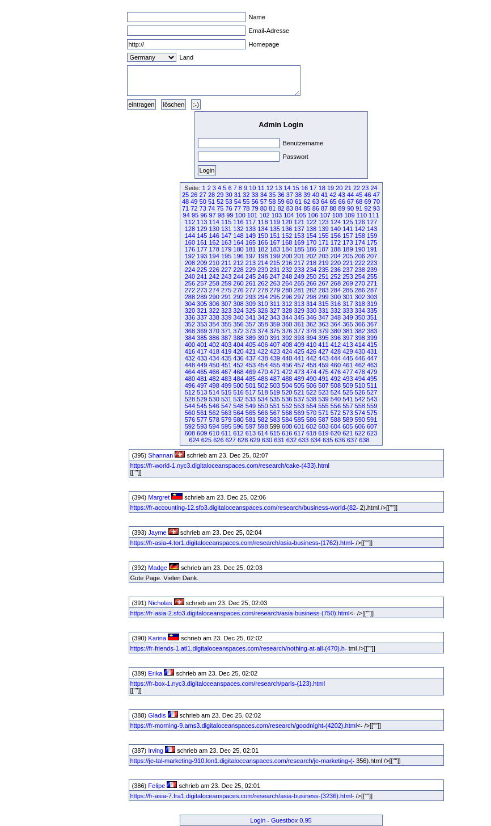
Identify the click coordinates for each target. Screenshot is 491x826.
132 (238, 228)
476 (336, 371)
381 (347, 331)
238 (360, 269)
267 (323, 283)
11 (260, 188)
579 (226, 419)
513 (202, 392)
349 (347, 317)
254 (360, 276)
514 (214, 392)
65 (332, 201)
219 (323, 262)
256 (190, 283)
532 (238, 399)
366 (360, 324)
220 (336, 262)
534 (262, 399)
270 (360, 283)
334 (360, 310)
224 (190, 269)
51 (211, 201)
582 (262, 419)
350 (360, 317)
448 (190, 365)
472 (287, 371)
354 (214, 324)
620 (336, 433)
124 (336, 222)
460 (336, 365)
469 (251, 371)
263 (275, 283)
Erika (155, 673)
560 (190, 412)
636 (340, 440)
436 (238, 358)
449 (202, 365)
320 (190, 310)
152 (287, 235)
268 (336, 283)
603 (323, 426)
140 (336, 228)
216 (287, 262)
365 (347, 324)
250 (311, 276)
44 (350, 194)
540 (336, 399)
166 (262, 242)
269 (347, 283)
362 (311, 324)
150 (262, 235)
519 (275, 392)
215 (275, 262)
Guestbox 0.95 (291, 820)
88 (332, 208)
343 (275, 317)
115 (226, 222)
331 (323, 310)
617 (299, 433)
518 (262, 392)
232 (287, 269)
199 (275, 256)
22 (356, 188)
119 (275, 222)
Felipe (156, 785)
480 (190, 378)
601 (299, 426)
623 (372, 433)
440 (287, 358)
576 (190, 419)
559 (372, 405)
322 (214, 310)
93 (376, 208)
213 (251, 262)
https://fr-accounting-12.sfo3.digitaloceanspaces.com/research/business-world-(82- (244, 507)
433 (202, 358)
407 (275, 344)
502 (262, 385)
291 (226, 296)
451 (226, 365)
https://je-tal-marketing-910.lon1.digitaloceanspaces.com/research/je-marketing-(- (242, 760)
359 (275, 324)
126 (360, 222)
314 (311, 303)
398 (360, 337)
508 (336, 385)
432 (190, 358)
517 (251, 392)
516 (238, 392)
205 (347, 256)
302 (360, 296)
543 (372, 399)
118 (262, 222)
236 (336, 269)
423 (275, 351)
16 (304, 188)
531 (226, 399)
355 (226, 324)
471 (275, 371)
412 (336, 344)
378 (311, 331)
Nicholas (160, 602)
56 (254, 201)
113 (202, 222)
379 (323, 331)
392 (287, 337)
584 (287, 419)
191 (372, 249)
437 (251, 358)
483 (226, 378)
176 (190, 249)
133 (251, 228)
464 (190, 371)
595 (226, 426)
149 (251, 235)
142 (360, 228)
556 (336, 405)
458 (311, 365)
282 (311, 290)
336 (190, 317)
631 (279, 440)
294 (262, 296)
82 (280, 208)
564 (238, 412)
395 (323, 337)
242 (214, 276)
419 (226, 351)
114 (214, 222)
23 (365, 188)
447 (372, 358)
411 (323, 344)
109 (349, 215)
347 (323, 317)
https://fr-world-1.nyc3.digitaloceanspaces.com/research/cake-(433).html (230, 465)
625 (206, 440)
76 (229, 208)
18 (322, 188)
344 (287, 317)
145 (202, 235)
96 (203, 215)
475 (323, 371)
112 (190, 222)
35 (272, 194)
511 (372, 385)
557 (347, 405)
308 (238, 303)
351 (372, 317)
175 (372, 242)
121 (299, 222)
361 (299, 324)
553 (299, 405)
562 (214, 412)
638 (364, 440)
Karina (157, 638)
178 (214, 249)
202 (311, 256)
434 (214, 358)
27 (203, 194)
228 (238, 269)
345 (299, 317)
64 (324, 201)
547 (226, 405)
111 (374, 215)
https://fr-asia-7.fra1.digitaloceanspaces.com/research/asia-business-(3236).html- (242, 796)
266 (311, 283)
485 (251, 378)
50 (203, 201)
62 (306, 201)
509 (347, 385)
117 (251, 222)
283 (323, 290)
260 (238, 283)
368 (190, 331)
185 (299, 249)
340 (238, 317)
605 (347, 426)
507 (323, 385)
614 (262, 433)
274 (214, 290)
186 (311, 249)
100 (240, 215)
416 (190, 351)
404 (238, 344)
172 (336, 242)
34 (263, 194)
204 (336, 256)
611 (226, 433)
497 (202, 385)
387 (226, 337)
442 (311, 358)
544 (190, 405)
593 (202, 426)
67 (350, 201)
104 (288, 215)
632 (291, 440)
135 (275, 228)
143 (372, 228)
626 (218, 440)
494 (360, 378)
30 (229, 194)
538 (311, 399)
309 (251, 303)
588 (336, 419)
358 (262, 324)
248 (287, 276)
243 (226, 276)
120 (287, 222)
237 (347, 269)
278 (262, 290)
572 (336, 412)
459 (323, 365)
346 (311, 317)
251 (323, 276)
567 (275, 412)
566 (262, 412)
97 (212, 215)
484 (238, 378)
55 (246, 201)
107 (325, 215)
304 (190, 303)
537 (299, 399)
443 (323, 358)
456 (287, 365)
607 (372, 426)
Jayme (157, 532)
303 (372, 296)
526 (360, 392)
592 (190, 426)
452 (238, 365)
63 (315, 201)
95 (195, 215)
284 (336, 290)
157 (347, 235)
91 (358, 208)
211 (226, 262)
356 (238, 324)
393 (299, 337)
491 (323, 378)
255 (372, 276)
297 (299, 296)
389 (251, 337)
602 (311, 426)
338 (214, 317)
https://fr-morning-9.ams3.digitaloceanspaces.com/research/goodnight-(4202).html (243, 725)
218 (311, 262)
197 (251, 256)
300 (336, 296)
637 (352, 440)
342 (262, 317)
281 (299, 290)
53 (229, 201)
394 (311, 337)
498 (214, 385)
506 (311, 385)
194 (214, 256)
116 (238, 222)
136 (287, 228)
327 (275, 310)
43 (341, 194)
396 (336, 337)
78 (246, 208)
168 (287, 242)
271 (372, 283)
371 (226, 331)
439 (275, 358)
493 (347, 378)
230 (262, 269)
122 (311, 222)
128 (190, 228)
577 (202, 419)
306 (214, 303)
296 (287, 296)
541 (347, 399)
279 (275, 290)
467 (226, 371)
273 (202, 290)
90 (350, 208)
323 (226, 310)
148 (238, 235)
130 (214, 228)
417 (202, 351)
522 (311, 392)
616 (287, 433)
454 (262, 365)
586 (311, 419)
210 (214, 262)
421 (251, 351)
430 (360, 351)
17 (313, 188)
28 (211, 194)
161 (202, 242)
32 (246, 194)
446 (360, 358)
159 (372, 235)
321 (202, 310)
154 (311, 235)
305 (202, 303)
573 (347, 412)
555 (323, 405)
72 (194, 208)
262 (262, 283)
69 (368, 201)
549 (251, 405)
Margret (159, 497)
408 (287, 344)
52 (220, 201)
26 (194, 194)
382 (360, 331)
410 (311, 344)
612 (238, 433)
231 (275, 269)
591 (372, 419)
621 (347, 433)
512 (190, 392)
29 (220, 194)
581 (251, 419)
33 (254, 194)
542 (360, 399)
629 (254, 440)
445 (347, 358)
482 (214, 378)
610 (214, 433)
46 (368, 194)
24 (374, 188)
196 (238, 256)
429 (347, 351)
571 (323, 412)
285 (347, 290)
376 (287, 331)
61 (298, 201)
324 (238, 310)
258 (214, 283)
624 (194, 440)
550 (262, 405)
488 (287, 378)
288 (190, 296)
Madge (157, 567)
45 (358, 194)
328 (287, 310)
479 (372, 371)
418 (214, 351)
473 (299, 371)
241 (202, 276)
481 (202, 378)
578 (214, 419)
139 (323, 228)
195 (226, 256)
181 (251, 249)
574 (360, 412)
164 (238, 242)
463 (372, 365)
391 (275, 337)
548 (238, 405)
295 (275, 296)
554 (311, 405)
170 (311, 242)
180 (238, 249)
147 (226, 235)
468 (238, 371)
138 (311, 228)
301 (347, 296)
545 (202, 405)
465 (202, 371)
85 (306, 208)
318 (360, 303)
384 (190, 337)
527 (372, 392)
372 (238, 331)
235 (323, 269)
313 (299, 303)
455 (275, 365)
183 (275, 249)
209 (202, 262)
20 (339, 188)
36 (280, 194)
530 (214, 399)
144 (190, 235)
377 (299, 331)
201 (299, 256)
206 (360, 256)
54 (237, 201)
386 (214, 337)
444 (336, 358)
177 (202, 249)
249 (299, 276)
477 (347, 371)
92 (368, 208)
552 (287, 405)
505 (299, 385)
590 (360, 419)
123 (323, 222)
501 (251, 385)
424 (287, 351)
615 (275, 433)
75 (220, 208)
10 (252, 188)
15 (296, 188)
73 (203, 208)
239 (372, 269)
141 (347, 228)
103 (277, 215)
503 (275, 385)
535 (275, 399)
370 (214, 331)
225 (202, 269)
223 (372, 262)
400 (190, 344)
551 (275, 405)
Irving (155, 750)
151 (275, 235)
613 (251, 433)
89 (341, 208)
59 (280, 201)
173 (347, 242)
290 (214, 296)
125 (347, 222)
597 (251, 426)
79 (254, 208)
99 (229, 215)
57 (263, 201)
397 (347, 337)
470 (262, 371)
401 (202, 344)
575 (372, 412)
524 (336, 392)
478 (360, 371)
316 (336, 303)
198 (262, 256)
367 (372, 324)
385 (202, 337)
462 (360, 365)
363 (323, 324)
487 (275, 378)
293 (251, 296)
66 (341, 201)
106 (313, 215)
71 (185, 208)
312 (287, 303)
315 (323, 303)
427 (323, 351)
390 (262, 337)
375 (275, 331)
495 (372, 378)
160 (190, 242)
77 (237, 208)
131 (226, 228)
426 (311, 351)
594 (214, 426)
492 (336, 378)
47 (376, 194)
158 (360, 235)
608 (190, 433)
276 (238, 290)
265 (299, 283)
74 (211, 208)
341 (251, 317)
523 (323, 392)
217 (299, 262)
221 (347, 262)
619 (323, 433)
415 (372, 344)
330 (311, 310)
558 (360, 405)
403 (226, 344)
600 (287, 426)
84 (298, 208)
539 (323, 399)
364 (336, 324)
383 (372, 331)
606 (360, 426)
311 (275, 303)
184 (287, 249)
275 (226, 290)
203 (323, 256)
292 (238, 296)
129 (202, 228)
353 (202, 324)
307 (226, 303)
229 (251, 269)
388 (238, 337)
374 (262, 331)
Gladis (157, 715)
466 (214, 371)
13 (278, 188)
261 (251, 283)
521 (299, 392)
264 (287, 283)
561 (202, 412)
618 (311, 433)
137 (299, 228)
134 (262, 228)
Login (257, 820)
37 (289, 194)
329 (299, 310)
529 (202, 399)
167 (275, 242)
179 (226, 249)
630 (267, 440)
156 (336, 235)
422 (262, 351)
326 (262, 310)
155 (323, 235)
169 (299, 242)
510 (360, 385)
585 (299, 419)
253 (347, 276)
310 (262, 303)
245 (251, 276)
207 (372, 256)
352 (190, 324)
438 (262, 358)
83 (289, 208)
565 (251, 412)
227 (226, 269)
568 (287, 412)
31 (237, 194)
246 (262, 276)
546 (214, 405)
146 (214, 235)
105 (301, 215)
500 (238, 385)
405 (251, 344)
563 (226, 412)
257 (202, 283)
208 (190, 262)
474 (311, 371)
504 (287, 385)
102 (264, 215)
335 (372, 310)
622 (360, 433)
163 (226, 242)
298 (311, 296)
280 (287, 290)
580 (238, 419)
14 (286, 188)
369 (202, 331)
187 (323, 249)
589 (347, 419)
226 (214, 269)
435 (226, 358)
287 (372, 290)
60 (289, 201)
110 (362, 215)
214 (262, 262)
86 (315, 208)
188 (336, 249)
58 (272, 201)
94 (186, 215)
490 (311, 378)
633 (303, 440)
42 (332, 194)
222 (360, 262)
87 (324, 208)
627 (231, 440)
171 (323, 242)
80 (263, 208)
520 (287, 392)
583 (275, 419)
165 (251, 242)
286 (360, 290)
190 (360, 249)
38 (298, 194)
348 (336, 317)
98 (221, 215)
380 (336, 331)
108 (337, 215)
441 (299, 358)
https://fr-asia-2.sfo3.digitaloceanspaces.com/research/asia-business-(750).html (240, 613)
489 (299, 378)
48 (185, 201)
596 (238, 426)
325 (251, 310)
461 (347, 365)
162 (214, 242)
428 (336, 351)
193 (202, 256)
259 (226, 283)
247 (275, 276)
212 (238, 262)
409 (299, 344)
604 (336, 426)
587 (323, 419)
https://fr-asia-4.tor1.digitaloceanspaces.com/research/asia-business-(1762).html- (242, 542)
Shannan (160, 455)
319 (372, 303)
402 (214, 344)
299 (323, 296)
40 (315, 194)
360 (287, 324)
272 (190, 290)
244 (238, 276)
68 (358, 201)
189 (347, 249)
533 (251, 399)
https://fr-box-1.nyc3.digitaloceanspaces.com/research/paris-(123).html (227, 683)
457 (299, 365)
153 (299, 235)
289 (202, 296)
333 (347, 310)
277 (251, 290)
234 (311, 269)
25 (185, 194)
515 (226, 392)
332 (336, 310)
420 (238, 351)
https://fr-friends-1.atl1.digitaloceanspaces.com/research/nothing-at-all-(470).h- (238, 648)
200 (287, 256)
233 (299, 269)
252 (336, 276)
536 (287, 399)
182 (262, 249)
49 (194, 201)
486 (262, 378)
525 (347, 392)
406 (262, 344)
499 (226, 385)
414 (360, 344)
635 (328, 440)
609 (202, 433)
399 (372, 337)
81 (272, 208)
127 (372, 222)
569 (299, 412)
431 (372, 351)
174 (360, 242)
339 (226, 317)
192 (190, 256)
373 (251, 331)
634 (316, 440)
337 (202, 317)
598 (262, 426)
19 (330, 188)
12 (269, 188)
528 (190, 399)
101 (252, 215)
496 (190, 385)
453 (251, 365)
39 (306, 194)
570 (311, 412)
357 (251, 324)
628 (243, 440)
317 (347, 303)
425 (299, 351)
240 (190, 276)
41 (324, 194)
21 (348, 188)
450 (214, 365)
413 (347, 344)
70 (376, 201)
